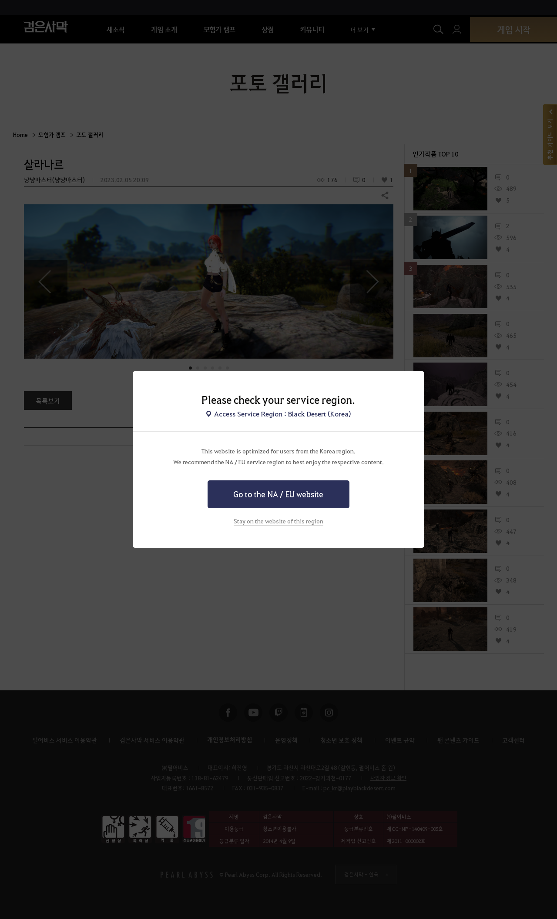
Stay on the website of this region (278, 521)
